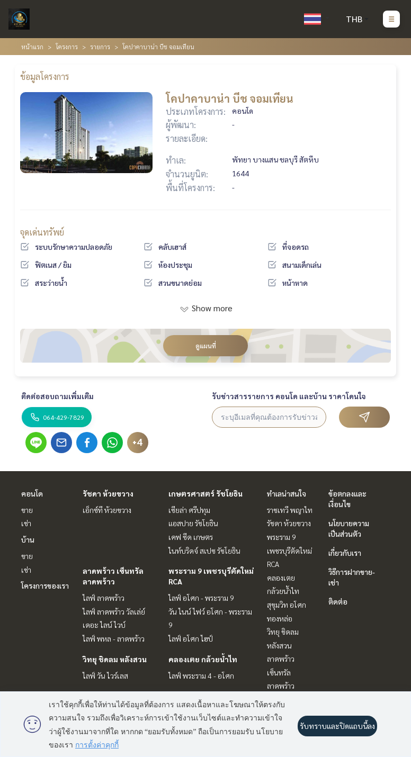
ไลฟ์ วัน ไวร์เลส (105, 675)
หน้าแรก (32, 46)
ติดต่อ (337, 601)
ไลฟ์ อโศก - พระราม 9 (201, 597)
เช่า (26, 523)
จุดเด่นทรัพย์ (42, 232)
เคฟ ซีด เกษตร (190, 537)
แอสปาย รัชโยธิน (193, 523)
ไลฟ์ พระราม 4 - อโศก (201, 675)
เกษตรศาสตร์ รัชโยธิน (205, 493)
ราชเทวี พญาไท (289, 510)
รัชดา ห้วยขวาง (108, 493)
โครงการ (67, 46)
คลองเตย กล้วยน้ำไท (202, 659)
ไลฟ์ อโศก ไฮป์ (190, 638)
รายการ (100, 46)
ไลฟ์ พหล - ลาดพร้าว (114, 638)
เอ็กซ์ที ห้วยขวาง (107, 510)
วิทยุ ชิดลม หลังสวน (115, 659)
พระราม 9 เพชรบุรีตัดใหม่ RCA (289, 550)
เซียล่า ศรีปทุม (189, 510)
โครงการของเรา (45, 585)
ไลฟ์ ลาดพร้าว (103, 597)
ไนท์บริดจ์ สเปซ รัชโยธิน (204, 550)
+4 (137, 442)
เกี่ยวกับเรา (344, 552)
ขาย (27, 510)
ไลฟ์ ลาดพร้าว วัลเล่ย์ (114, 611)
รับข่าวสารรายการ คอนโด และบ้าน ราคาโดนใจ (289, 396)
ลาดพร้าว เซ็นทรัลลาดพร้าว (280, 672)
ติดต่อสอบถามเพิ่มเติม (57, 396)
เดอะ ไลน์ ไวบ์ (104, 624)
